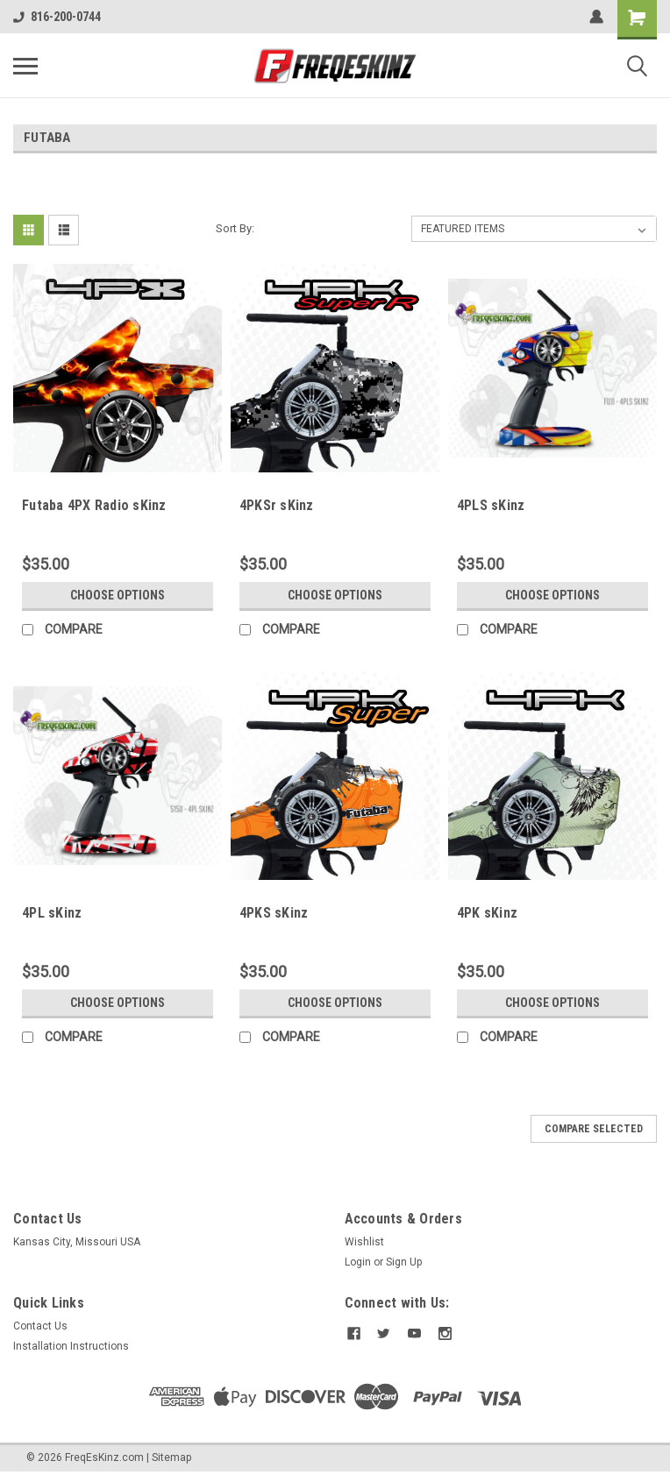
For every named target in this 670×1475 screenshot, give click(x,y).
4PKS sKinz (274, 912)
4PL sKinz (52, 912)
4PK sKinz (487, 912)
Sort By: (235, 228)
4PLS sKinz (491, 505)
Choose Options (117, 595)
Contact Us (40, 1326)
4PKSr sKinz (276, 505)
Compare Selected (594, 1129)
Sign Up (404, 1262)
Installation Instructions (71, 1346)
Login (358, 1262)
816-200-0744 (57, 17)
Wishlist (364, 1242)
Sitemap (171, 1457)
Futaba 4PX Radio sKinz (94, 505)
